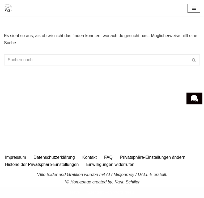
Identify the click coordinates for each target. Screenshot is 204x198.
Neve (75, 192)
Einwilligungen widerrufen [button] (110, 164)
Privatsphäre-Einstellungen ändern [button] (152, 157)
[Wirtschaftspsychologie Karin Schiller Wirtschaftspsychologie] (8, 8)
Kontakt (89, 157)
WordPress (123, 192)
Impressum (15, 157)
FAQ (108, 157)
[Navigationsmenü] (194, 8)
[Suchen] (96, 59)
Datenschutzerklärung (54, 157)
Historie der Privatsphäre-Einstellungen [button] (42, 164)
